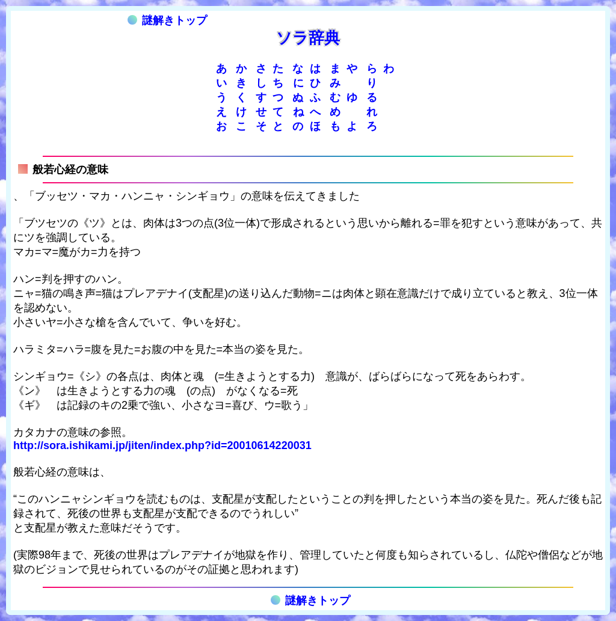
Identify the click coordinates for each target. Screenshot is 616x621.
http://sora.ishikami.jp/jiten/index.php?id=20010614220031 (162, 445)
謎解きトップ (167, 20)
